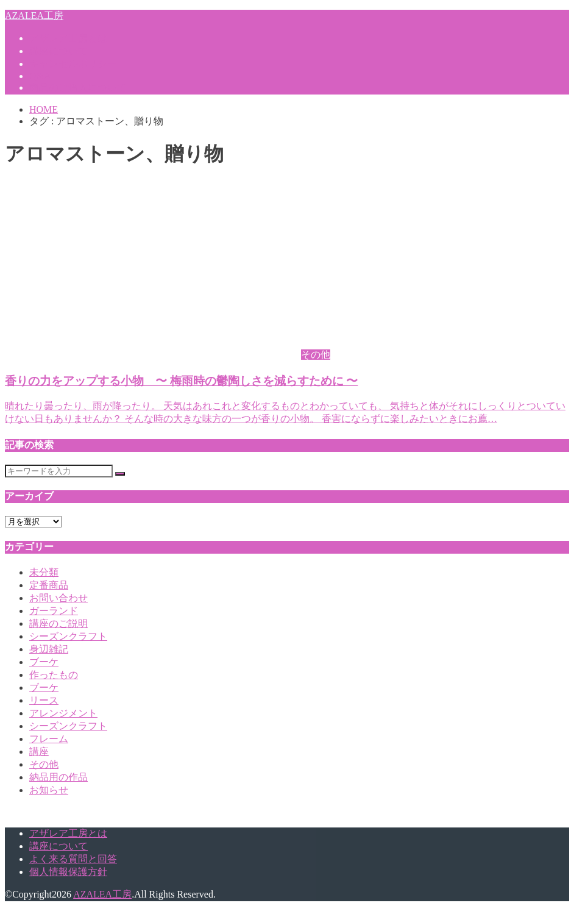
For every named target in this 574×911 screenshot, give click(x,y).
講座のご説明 (58, 623)
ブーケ (43, 662)
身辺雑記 (48, 649)
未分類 (43, 572)
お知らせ (48, 790)
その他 (43, 764)
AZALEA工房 (34, 15)
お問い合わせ (58, 598)
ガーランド (53, 611)
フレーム (48, 739)
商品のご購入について (78, 87)
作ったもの (53, 675)
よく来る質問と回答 (73, 859)
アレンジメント (63, 713)
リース (43, 700)
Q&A (40, 76)
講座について (58, 51)
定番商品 (48, 585)
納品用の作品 (58, 777)
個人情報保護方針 (68, 871)
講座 (39, 751)
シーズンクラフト (68, 636)
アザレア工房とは (68, 38)
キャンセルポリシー (73, 64)
